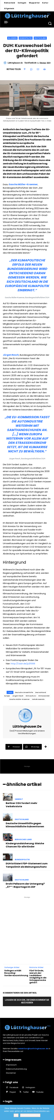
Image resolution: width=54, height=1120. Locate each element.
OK (16, 1115)
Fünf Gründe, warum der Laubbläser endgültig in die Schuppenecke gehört (38, 976)
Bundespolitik (26, 38)
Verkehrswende (38, 699)
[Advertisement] (27, 925)
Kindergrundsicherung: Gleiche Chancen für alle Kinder (25, 845)
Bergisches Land (23, 839)
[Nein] (50, 1112)
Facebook (14, 1087)
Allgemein (12, 38)
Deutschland (40, 38)
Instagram (30, 1087)
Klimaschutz (31, 696)
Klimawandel (44, 696)
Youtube (39, 1092)
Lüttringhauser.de (15, 63)
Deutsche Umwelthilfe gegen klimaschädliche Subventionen (25, 825)
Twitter (26, 1092)
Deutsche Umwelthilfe (24, 692)
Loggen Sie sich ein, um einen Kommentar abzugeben (27, 1001)
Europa (7, 696)
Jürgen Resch (11, 354)
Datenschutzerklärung (30, 1115)
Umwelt (19, 799)
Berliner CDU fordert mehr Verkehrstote (21, 805)
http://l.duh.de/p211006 (23, 663)
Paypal (13, 1092)
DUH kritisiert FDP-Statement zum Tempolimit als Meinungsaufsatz (27, 865)
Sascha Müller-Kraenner (23, 184)
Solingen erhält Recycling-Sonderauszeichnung (16, 973)
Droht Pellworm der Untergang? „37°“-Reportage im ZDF (25, 885)
